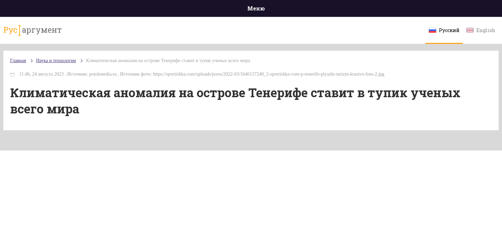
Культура (355, 10)
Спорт (266, 10)
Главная (65, 10)
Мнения (436, 10)
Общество (191, 10)
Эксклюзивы (396, 10)
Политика (153, 10)
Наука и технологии (308, 13)
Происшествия (108, 10)
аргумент (78, 33)
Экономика (231, 10)
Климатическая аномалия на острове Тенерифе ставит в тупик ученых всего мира (217, 67)
